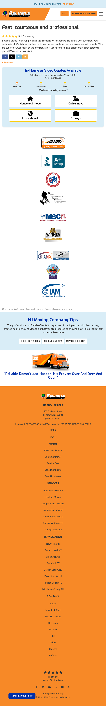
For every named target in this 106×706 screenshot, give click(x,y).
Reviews (53, 629)
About (53, 603)
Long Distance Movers (53, 503)
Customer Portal (53, 457)
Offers (53, 642)
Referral (53, 655)
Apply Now (68, 4)
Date (65, 86)
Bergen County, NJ (53, 569)
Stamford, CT (53, 563)
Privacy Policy (49, 693)
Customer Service (53, 450)
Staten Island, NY (53, 550)
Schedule (84, 13)
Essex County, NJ (53, 576)
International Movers (53, 510)
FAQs (53, 437)
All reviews (7, 62)
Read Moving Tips (53, 341)
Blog (53, 636)
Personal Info (89, 86)
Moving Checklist (76, 341)
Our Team (53, 623)
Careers (53, 649)
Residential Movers (53, 490)
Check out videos (30, 341)
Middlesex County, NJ (53, 589)
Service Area (53, 463)
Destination (41, 86)
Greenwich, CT (53, 557)
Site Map (59, 693)
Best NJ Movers (53, 476)
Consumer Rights (53, 470)
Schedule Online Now (22, 696)
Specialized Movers (53, 523)
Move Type (17, 86)
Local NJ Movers (53, 497)
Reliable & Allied (53, 610)
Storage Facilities (53, 529)
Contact (53, 444)
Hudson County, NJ (53, 582)
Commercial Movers (53, 516)
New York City (53, 544)
